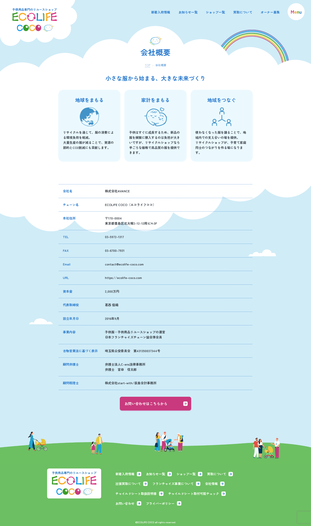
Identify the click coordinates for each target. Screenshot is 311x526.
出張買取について (131, 483)
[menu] (296, 11)
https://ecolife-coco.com (123, 277)
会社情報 (215, 483)
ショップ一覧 (215, 12)
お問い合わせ (128, 503)
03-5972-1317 (114, 236)
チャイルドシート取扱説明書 (139, 493)
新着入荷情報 (160, 12)
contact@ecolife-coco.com (124, 264)
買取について (242, 12)
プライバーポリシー (163, 503)
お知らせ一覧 (188, 12)
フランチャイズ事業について (176, 483)
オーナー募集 (270, 12)
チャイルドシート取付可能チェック (197, 493)
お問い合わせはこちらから (156, 403)
